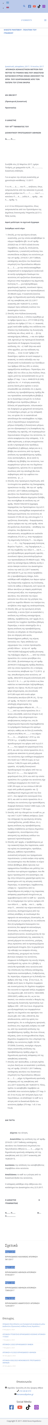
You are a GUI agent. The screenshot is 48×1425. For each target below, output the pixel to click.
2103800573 (26, 20)
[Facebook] (29, 6)
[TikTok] (39, 6)
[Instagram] (43, 6)
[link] (8, 3)
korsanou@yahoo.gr (25, 1394)
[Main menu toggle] (45, 20)
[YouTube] (34, 6)
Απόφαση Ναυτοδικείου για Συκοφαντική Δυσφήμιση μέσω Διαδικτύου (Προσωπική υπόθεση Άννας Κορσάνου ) (24, 1325)
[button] (24, 6)
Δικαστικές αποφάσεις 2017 (17, 66)
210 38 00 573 (25, 1391)
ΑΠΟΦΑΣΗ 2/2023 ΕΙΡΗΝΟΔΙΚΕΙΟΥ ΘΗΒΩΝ (18, 1344)
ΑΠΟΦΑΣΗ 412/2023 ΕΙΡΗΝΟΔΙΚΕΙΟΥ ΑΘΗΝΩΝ (19, 1352)
